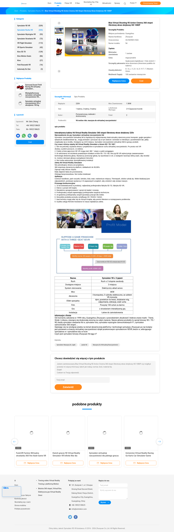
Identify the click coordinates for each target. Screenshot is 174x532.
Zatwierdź (68, 387)
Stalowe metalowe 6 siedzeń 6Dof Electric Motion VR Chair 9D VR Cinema (103, 456)
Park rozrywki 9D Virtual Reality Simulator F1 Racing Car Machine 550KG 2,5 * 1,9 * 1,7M (67, 456)
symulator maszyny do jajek (66, 345)
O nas (16, 492)
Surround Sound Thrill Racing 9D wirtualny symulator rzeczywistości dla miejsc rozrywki (33, 87)
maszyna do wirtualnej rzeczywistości (105, 345)
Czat (30, 142)
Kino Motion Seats (30, 56)
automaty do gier (30, 69)
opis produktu (79, 97)
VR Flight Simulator (30, 43)
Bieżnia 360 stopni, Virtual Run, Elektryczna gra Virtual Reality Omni (50, 492)
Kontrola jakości (20, 499)
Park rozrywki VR (30, 65)
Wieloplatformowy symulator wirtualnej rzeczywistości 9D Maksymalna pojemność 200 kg (34, 95)
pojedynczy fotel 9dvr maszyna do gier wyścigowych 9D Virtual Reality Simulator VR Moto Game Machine (31, 456)
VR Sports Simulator (30, 47)
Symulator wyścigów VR (30, 34)
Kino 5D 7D (30, 52)
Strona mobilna (20, 505)
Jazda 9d (84, 345)
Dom (16, 485)
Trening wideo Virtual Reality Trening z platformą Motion (49, 482)
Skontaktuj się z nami (22, 502)
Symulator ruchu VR (30, 30)
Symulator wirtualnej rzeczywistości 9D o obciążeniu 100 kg (33, 103)
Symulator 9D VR (30, 25)
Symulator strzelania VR (30, 38)
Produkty (17, 488)
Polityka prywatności (22, 509)
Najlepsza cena (119, 81)
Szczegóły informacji (63, 97)
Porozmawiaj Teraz (150, 3)
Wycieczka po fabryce (22, 495)
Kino (30, 60)
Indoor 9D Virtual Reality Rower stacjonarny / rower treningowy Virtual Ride (139, 456)
